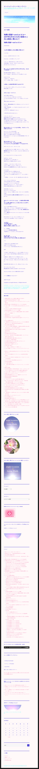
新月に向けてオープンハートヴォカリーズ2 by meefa (16, 566)
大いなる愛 (12, 287)
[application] (16, 647)
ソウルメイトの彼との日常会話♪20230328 (13, 308)
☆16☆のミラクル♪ (10, 631)
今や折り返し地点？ (9, 345)
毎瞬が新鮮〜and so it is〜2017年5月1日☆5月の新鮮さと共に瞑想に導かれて (16, 37)
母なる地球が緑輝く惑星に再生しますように (13, 338)
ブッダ (10, 286)
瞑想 (14, 288)
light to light (7, 367)
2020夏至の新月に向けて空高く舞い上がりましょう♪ (15, 341)
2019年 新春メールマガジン (11, 609)
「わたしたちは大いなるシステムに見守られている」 (15, 385)
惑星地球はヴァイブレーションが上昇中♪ (12, 316)
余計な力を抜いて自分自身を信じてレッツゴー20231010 (15, 304)
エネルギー (26, 285)
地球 (9, 287)
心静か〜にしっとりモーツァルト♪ (11, 373)
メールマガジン (11, 285)
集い (27, 288)
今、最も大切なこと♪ (9, 363)
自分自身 (22, 288)
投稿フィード (7, 757)
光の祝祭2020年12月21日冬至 (10, 333)
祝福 (16, 288)
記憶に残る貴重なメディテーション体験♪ (12, 310)
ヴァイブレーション (23, 286)
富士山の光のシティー (19, 287)
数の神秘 (27, 287)
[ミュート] (25, 647)
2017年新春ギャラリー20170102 (13, 622)
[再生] (5, 647)
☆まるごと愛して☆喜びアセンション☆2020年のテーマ (15, 371)
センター (7, 286)
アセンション (19, 285)
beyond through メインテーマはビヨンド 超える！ (17, 632)
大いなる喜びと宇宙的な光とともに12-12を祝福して (15, 383)
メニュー (6, 12)
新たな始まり (6, 288)
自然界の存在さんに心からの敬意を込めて (13, 568)
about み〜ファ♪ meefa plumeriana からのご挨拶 (15, 553)
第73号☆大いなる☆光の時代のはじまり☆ (14, 581)
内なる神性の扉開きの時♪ (10, 324)
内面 (6, 287)
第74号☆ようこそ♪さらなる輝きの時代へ (14, 582)
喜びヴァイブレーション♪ (10, 332)
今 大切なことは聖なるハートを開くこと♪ (13, 346)
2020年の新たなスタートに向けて (11, 386)
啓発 (8, 287)
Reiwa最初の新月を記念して (10, 398)
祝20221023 (7, 314)
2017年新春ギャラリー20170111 (13, 625)
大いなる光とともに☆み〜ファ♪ (13, 635)
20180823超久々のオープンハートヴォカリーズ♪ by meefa (17, 562)
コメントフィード (8, 758)
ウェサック (23, 285)
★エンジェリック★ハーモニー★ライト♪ (12, 551)
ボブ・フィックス (14, 286)
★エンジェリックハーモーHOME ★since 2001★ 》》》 (16, 685)
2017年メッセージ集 (10, 619)
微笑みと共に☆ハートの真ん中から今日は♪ (13, 569)
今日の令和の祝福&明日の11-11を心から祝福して (14, 387)
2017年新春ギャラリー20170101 (13, 620)
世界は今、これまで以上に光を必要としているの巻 (16, 629)
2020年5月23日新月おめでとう (11, 342)
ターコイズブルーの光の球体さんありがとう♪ (13, 360)
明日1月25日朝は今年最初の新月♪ (11, 376)
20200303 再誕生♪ (8, 361)
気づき (12, 288)
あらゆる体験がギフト (9, 396)
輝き (25, 288)
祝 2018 (7, 610)
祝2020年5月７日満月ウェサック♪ (11, 343)
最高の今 (9, 288)
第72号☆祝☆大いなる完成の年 (12, 579)
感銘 (23, 287)
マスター (18, 286)
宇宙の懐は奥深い (8, 377)
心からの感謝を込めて (9, 320)
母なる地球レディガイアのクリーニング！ (13, 395)
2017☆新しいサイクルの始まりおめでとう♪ (15, 637)
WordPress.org (8, 760)
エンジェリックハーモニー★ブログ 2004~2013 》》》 (15, 692)
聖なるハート (19, 288)
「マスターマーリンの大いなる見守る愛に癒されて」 (15, 379)
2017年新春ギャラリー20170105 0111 (14, 623)
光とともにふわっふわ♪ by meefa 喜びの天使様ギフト (16, 563)
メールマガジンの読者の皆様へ (11, 339)
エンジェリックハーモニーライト (15, 6)
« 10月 (9, 737)
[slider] (15, 647)
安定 (15, 287)
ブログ (6, 590)
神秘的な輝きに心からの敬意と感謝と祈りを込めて (14, 298)
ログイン (6, 755)
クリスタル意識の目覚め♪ (10, 575)
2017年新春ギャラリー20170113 (13, 626)
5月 (15, 285)
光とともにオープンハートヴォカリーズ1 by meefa (15, 565)
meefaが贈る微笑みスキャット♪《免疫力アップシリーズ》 (16, 374)
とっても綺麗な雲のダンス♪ (12, 612)
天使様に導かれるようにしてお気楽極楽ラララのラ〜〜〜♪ (16, 560)
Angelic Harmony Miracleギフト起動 (12, 299)
